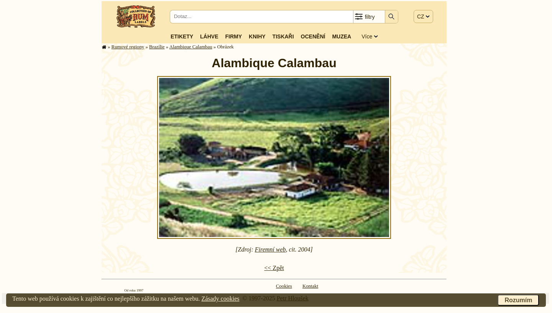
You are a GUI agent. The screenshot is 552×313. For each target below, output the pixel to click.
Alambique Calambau (190, 47)
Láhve (209, 36)
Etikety (182, 36)
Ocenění (313, 36)
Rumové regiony (128, 47)
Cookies (284, 286)
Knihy (257, 36)
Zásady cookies (220, 298)
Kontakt (310, 286)
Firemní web (270, 249)
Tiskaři (283, 36)
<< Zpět (274, 268)
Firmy (233, 36)
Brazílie (157, 47)
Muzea (341, 36)
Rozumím (518, 300)
